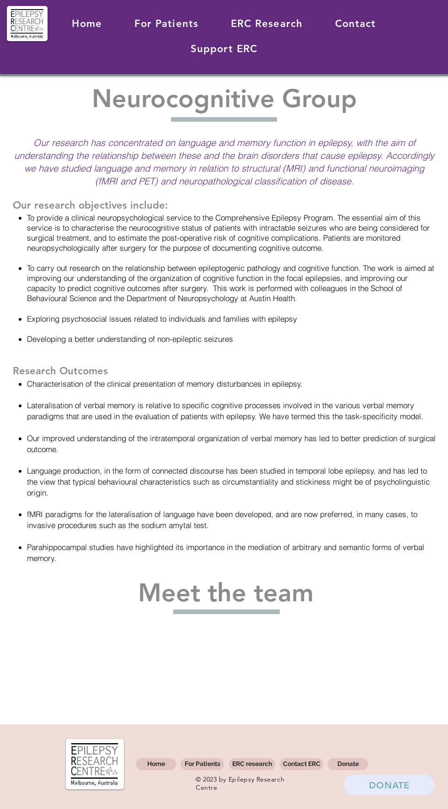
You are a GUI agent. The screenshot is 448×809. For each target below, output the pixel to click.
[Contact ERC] (301, 764)
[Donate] (348, 764)
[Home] (156, 764)
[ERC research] (252, 764)
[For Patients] (202, 764)
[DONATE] (389, 785)
